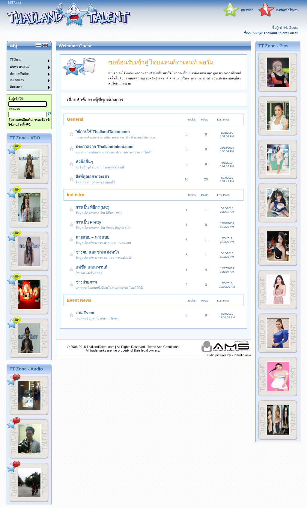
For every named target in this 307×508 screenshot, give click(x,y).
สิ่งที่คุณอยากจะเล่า (92, 176)
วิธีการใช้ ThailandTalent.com (103, 131)
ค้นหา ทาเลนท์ (20, 67)
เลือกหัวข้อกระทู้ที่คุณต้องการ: (96, 99)
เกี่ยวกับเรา (17, 80)
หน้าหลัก (247, 10)
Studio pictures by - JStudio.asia (228, 355)
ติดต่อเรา (16, 86)
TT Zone (15, 59)
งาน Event (85, 312)
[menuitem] (25, 54)
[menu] (25, 71)
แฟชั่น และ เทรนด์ (91, 267)
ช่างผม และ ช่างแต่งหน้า (97, 252)
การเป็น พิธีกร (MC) (92, 207)
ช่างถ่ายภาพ (86, 282)
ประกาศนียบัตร (19, 73)
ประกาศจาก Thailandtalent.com (104, 146)
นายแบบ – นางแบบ (92, 237)
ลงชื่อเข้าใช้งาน (287, 10)
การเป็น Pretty (88, 222)
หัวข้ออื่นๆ (84, 161)
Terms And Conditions (162, 347)
